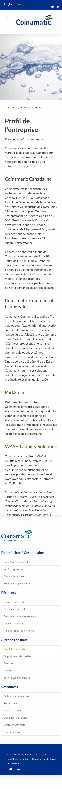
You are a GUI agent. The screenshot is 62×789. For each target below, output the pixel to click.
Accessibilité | (14, 763)
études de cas (42, 515)
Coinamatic (12, 148)
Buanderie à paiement (16, 561)
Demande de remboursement (20, 616)
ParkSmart (15, 392)
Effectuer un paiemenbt (17, 583)
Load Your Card (12, 731)
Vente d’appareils (13, 569)
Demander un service (15, 609)
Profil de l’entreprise (15, 649)
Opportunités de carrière (17, 656)
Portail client (11, 703)
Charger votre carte (14, 601)
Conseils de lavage (14, 623)
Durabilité (9, 670)
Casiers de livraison (14, 576)
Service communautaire (17, 677)
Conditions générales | (18, 759)
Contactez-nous (12, 710)
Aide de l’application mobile (19, 630)
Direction (9, 663)
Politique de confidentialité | (43, 759)
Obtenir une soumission (17, 696)
